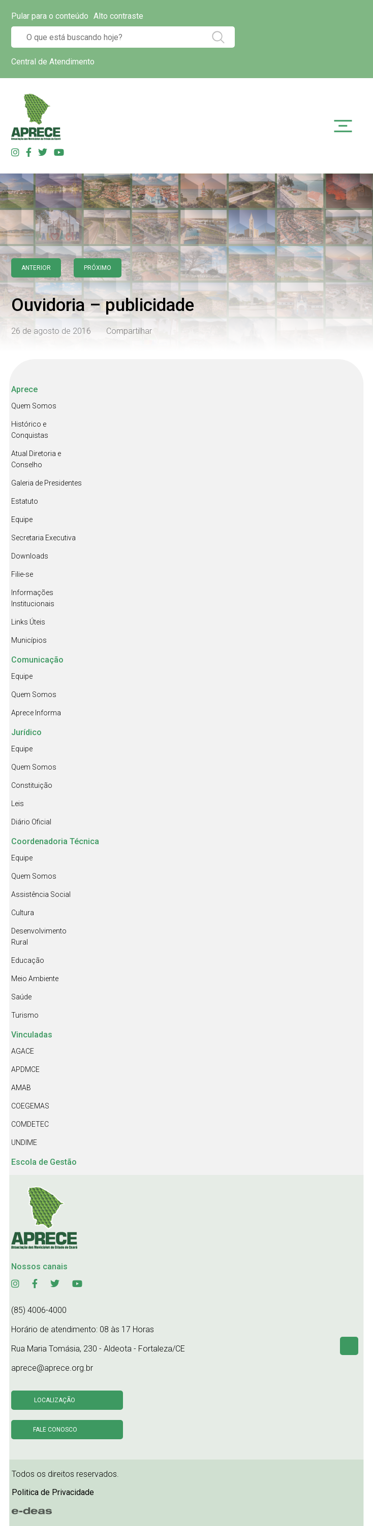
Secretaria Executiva (43, 538)
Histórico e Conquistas (29, 429)
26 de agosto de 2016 (51, 331)
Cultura (22, 913)
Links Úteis (28, 622)
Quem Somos (33, 406)
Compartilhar (129, 331)
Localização (54, 1400)
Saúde (21, 997)
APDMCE (25, 1069)
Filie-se (22, 574)
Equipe (22, 519)
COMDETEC (30, 1124)
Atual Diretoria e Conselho (36, 459)
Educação (27, 960)
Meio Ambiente (34, 979)
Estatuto (24, 501)
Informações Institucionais (32, 598)
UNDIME (24, 1142)
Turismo (25, 1015)
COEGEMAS (30, 1106)
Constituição (31, 785)
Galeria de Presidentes (46, 483)
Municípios (29, 640)
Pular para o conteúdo (49, 16)
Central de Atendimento (53, 61)
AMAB (21, 1088)
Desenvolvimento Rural (39, 936)
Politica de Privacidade (53, 1492)
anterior (36, 267)
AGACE (22, 1051)
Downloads (29, 556)
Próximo (97, 267)
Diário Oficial (31, 822)
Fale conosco (55, 1429)
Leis (17, 804)
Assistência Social (41, 894)
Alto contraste (118, 16)
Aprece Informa (36, 713)
